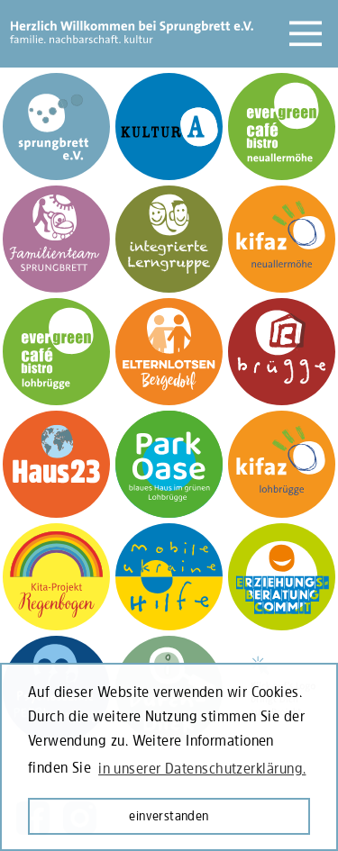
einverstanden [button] (168, 815)
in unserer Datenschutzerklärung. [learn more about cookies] (202, 767)
